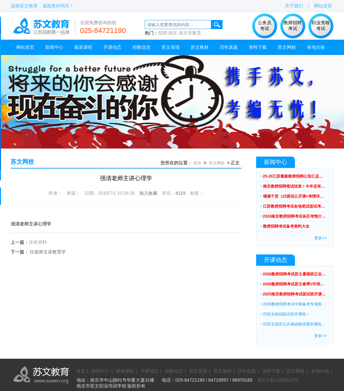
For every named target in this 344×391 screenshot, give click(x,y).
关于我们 (294, 5)
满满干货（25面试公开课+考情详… (293, 196)
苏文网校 (287, 47)
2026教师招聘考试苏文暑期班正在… (294, 274)
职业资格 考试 (321, 25)
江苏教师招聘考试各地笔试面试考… (294, 206)
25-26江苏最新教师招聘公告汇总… (293, 176)
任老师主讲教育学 (48, 251)
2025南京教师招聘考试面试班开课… (294, 294)
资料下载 (258, 47)
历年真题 (229, 47)
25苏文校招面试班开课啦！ (286, 314)
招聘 (162, 33)
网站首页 (323, 5)
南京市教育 (190, 33)
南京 (172, 33)
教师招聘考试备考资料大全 (286, 226)
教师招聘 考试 (293, 25)
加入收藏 (148, 193)
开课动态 (112, 47)
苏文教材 (200, 47)
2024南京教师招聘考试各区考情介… (294, 216)
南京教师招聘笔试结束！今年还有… (294, 186)
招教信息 (141, 47)
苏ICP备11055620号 (278, 380)
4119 (180, 193)
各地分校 (316, 47)
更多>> (320, 238)
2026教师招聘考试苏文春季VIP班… (293, 284)
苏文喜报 (171, 47)
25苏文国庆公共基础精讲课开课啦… (294, 324)
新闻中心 (54, 47)
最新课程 (83, 47)
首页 (197, 163)
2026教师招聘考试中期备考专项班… (294, 304)
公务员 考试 (264, 25)
